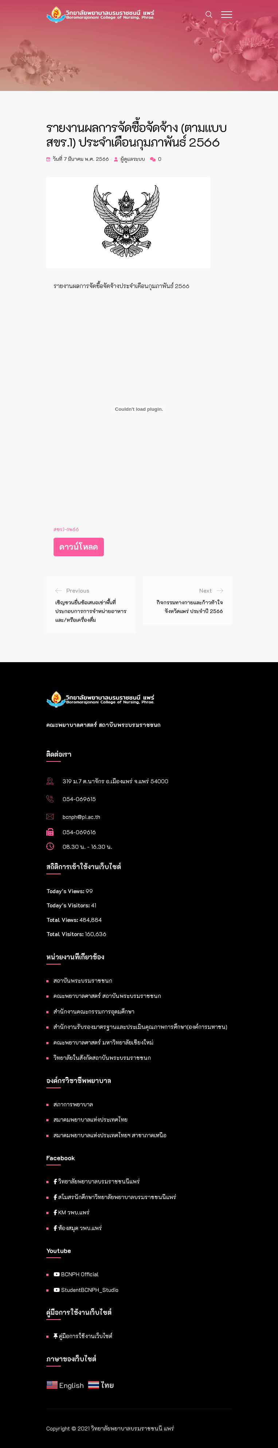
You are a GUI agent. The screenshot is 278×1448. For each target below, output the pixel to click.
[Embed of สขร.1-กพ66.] (139, 409)
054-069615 (79, 799)
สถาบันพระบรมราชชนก (83, 980)
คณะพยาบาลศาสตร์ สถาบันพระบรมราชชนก (107, 995)
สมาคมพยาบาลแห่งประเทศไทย (91, 1119)
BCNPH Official (76, 1274)
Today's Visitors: (68, 905)
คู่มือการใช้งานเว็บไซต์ (83, 1336)
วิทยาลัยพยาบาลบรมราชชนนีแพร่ (97, 1181)
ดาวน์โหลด (78, 546)
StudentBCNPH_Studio (86, 1289)
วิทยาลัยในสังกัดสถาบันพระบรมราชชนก (102, 1057)
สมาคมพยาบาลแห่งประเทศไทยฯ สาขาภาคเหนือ (110, 1135)
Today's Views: (66, 891)
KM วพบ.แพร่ (72, 1212)
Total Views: (62, 919)
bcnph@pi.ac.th (81, 816)
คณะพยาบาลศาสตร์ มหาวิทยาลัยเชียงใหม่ (103, 1042)
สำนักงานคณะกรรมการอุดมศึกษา (94, 1011)
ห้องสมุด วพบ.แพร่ (78, 1228)
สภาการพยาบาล (73, 1104)
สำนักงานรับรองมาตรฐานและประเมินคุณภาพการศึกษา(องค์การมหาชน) (140, 1026)
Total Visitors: (65, 934)
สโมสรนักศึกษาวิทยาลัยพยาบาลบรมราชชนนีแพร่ (115, 1197)
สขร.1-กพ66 (66, 529)
